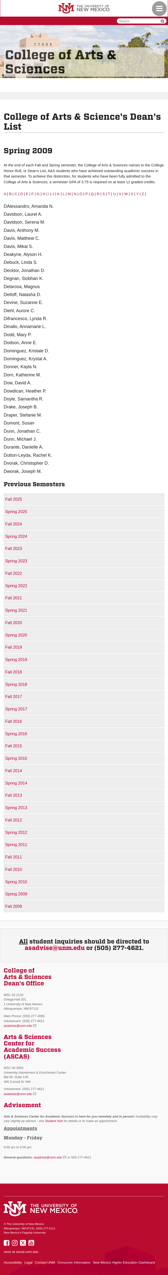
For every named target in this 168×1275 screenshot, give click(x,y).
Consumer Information (74, 1262)
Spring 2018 (16, 684)
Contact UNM (45, 1262)
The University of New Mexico (84, 8)
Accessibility (13, 1262)
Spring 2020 (16, 635)
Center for (19, 1043)
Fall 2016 (13, 721)
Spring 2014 (16, 783)
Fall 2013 (13, 795)
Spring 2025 (16, 511)
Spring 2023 (16, 561)
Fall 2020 (13, 622)
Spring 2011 (16, 844)
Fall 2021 (13, 598)
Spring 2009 (16, 894)
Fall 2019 (13, 647)
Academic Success (32, 1049)
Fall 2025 (13, 499)
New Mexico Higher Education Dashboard (124, 1262)
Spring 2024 (16, 536)
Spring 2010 (16, 882)
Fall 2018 (13, 672)
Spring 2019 (16, 659)
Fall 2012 (13, 820)
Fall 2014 (13, 770)
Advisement (22, 1105)
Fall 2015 (13, 746)
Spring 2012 (16, 832)
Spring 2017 (16, 709)
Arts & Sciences (28, 1036)
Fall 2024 (13, 524)
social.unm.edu (27, 1252)
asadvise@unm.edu (55, 947)
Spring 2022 (16, 585)
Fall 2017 (13, 696)
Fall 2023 (13, 548)
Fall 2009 (13, 906)
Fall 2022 (13, 573)
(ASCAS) (17, 1056)
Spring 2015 (16, 758)
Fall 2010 (13, 869)
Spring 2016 (16, 733)
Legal (28, 1262)
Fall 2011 (13, 857)
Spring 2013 (16, 807)
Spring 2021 (16, 610)
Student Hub (54, 1121)
